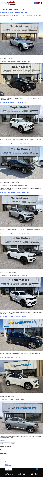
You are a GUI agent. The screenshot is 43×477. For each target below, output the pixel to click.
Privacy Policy (7, 473)
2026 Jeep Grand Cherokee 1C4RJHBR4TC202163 (15, 234)
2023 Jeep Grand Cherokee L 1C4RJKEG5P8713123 (15, 144)
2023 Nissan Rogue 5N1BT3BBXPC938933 (13, 102)
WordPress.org (8, 465)
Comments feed (8, 464)
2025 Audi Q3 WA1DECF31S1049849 (11, 358)
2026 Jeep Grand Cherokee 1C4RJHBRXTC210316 (15, 192)
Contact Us (7, 474)
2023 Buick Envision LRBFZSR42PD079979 (13, 399)
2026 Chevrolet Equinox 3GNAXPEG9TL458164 (14, 13)
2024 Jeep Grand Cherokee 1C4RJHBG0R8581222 (15, 20)
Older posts (2, 440)
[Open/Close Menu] (41, 3)
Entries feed (7, 462)
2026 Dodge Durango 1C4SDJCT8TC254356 (13, 275)
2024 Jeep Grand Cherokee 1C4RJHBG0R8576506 (15, 61)
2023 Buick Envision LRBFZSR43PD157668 (13, 316)
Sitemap (11, 474)
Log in (6, 461)
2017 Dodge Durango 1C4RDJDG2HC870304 (13, 185)
